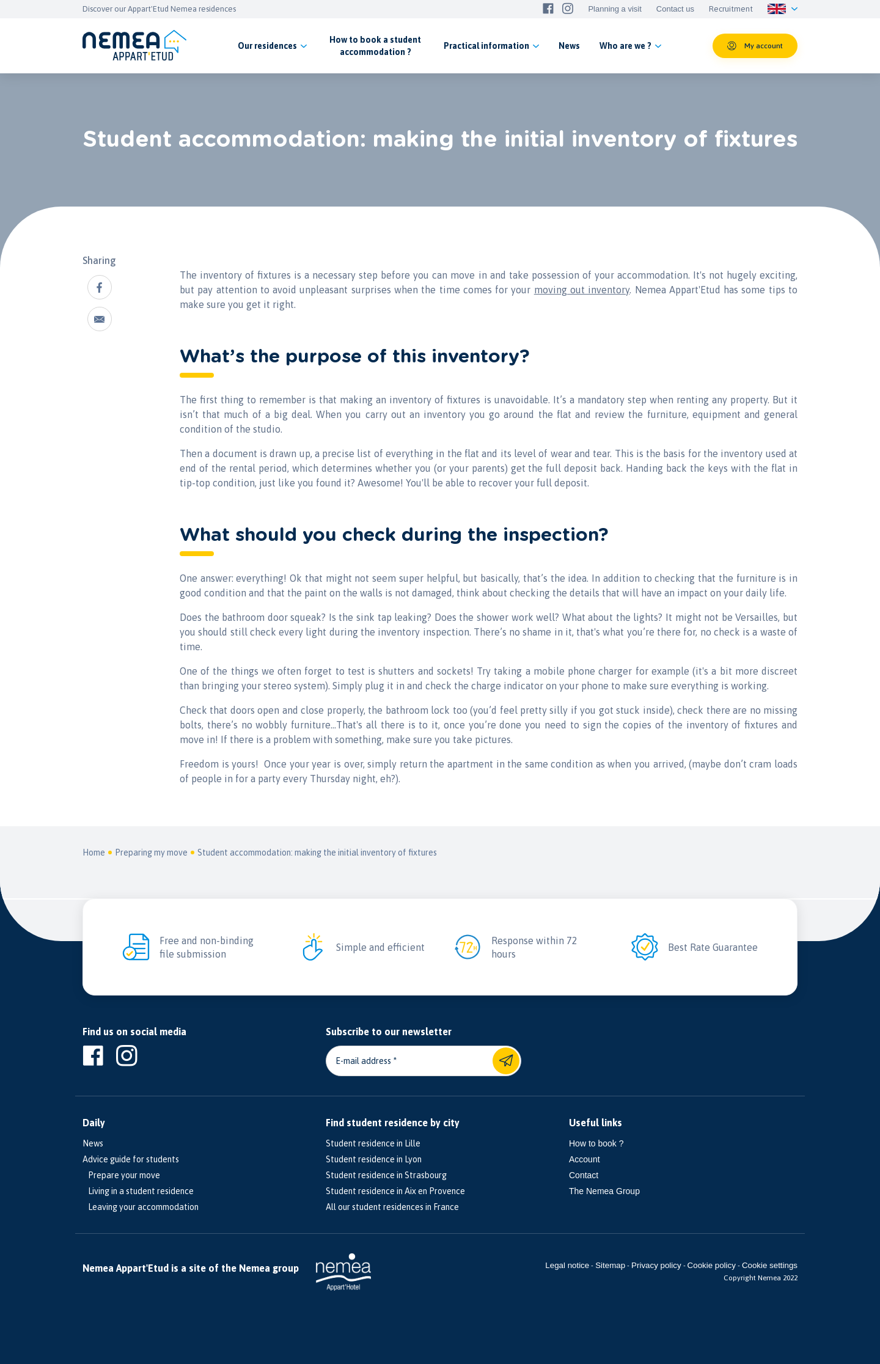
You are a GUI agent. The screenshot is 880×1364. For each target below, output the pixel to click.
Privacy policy (656, 1265)
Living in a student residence (138, 1191)
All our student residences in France (392, 1207)
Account (584, 1159)
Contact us (675, 9)
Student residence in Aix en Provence (395, 1191)
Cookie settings (770, 1265)
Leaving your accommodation (140, 1207)
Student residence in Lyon (374, 1159)
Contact (583, 1175)
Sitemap (610, 1265)
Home (93, 852)
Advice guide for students (130, 1159)
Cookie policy (712, 1265)
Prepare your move (121, 1175)
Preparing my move (151, 852)
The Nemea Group (604, 1191)
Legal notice (567, 1265)
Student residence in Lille (373, 1143)
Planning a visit (614, 9)
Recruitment (731, 9)
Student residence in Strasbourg (386, 1175)
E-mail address (363, 1061)
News (92, 1143)
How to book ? (596, 1143)
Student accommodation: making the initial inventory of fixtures (317, 852)
